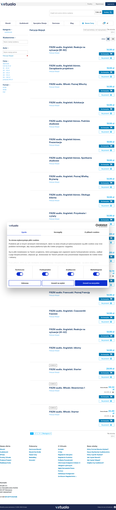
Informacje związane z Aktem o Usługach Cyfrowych (69, 464)
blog (72, 23)
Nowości (32, 460)
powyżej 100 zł (8, 79)
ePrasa (2, 455)
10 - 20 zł (6, 68)
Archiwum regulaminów (67, 476)
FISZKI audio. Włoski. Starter (64, 411)
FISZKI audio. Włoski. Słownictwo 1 (67, 387)
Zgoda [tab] (24, 232)
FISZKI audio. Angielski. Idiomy (65, 347)
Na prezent (106, 58)
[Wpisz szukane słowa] (71, 13)
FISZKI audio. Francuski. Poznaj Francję (69, 292)
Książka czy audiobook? (95, 463)
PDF (4, 92)
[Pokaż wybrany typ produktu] (98, 12)
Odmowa (24, 283)
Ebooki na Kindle (35, 452)
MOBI (4, 90)
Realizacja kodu (5, 463)
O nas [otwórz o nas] (60, 452)
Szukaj (107, 12)
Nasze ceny (88, 23)
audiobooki (8, 32)
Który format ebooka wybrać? (98, 449)
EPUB (4, 87)
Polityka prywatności (65, 460)
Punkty (89, 4)
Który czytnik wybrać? (95, 455)
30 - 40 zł (6, 73)
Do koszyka (106, 54)
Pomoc (60, 471)
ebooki (2, 449)
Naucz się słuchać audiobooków (98, 452)
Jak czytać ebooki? (93, 457)
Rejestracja (100, 4)
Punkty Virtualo (5, 457)
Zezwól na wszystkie (91, 283)
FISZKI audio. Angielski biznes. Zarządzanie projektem (65, 67)
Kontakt (61, 449)
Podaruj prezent (5, 460)
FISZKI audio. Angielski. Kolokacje (66, 102)
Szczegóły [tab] (58, 232)
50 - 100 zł (6, 77)
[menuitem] (8, 23)
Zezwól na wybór (58, 283)
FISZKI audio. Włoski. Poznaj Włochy (68, 84)
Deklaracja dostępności (66, 473)
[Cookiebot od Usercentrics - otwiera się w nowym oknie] (97, 225)
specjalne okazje (40, 23)
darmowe (56, 23)
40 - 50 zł (6, 75)
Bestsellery (32, 457)
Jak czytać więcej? (93, 460)
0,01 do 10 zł (7, 66)
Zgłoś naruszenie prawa (66, 468)
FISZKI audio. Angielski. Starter (65, 369)
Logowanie (110, 4)
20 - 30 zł (6, 70)
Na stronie (111, 29)
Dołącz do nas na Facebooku (107, 507)
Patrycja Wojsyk (15, 56)
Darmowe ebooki (35, 449)
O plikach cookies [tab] (92, 232)
